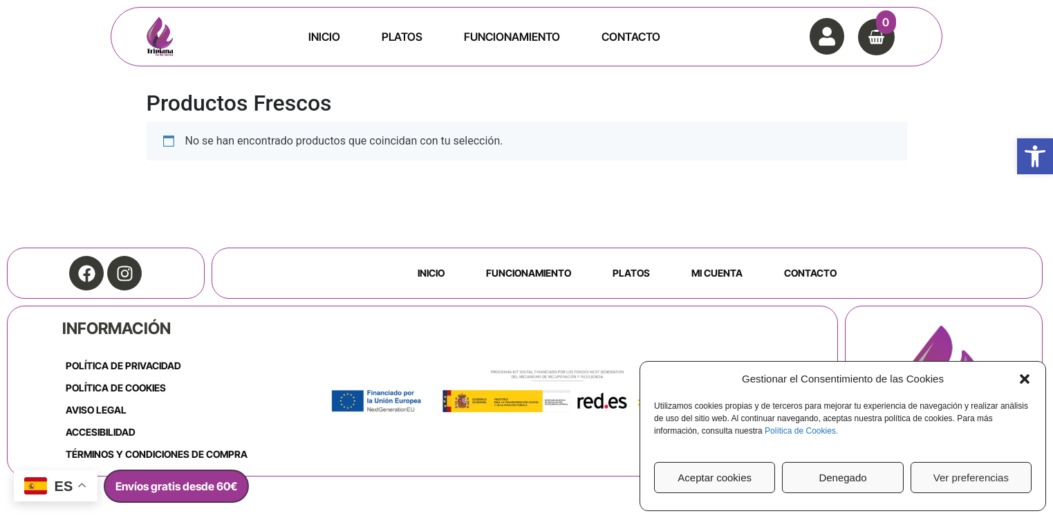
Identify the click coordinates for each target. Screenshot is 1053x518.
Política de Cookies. (801, 431)
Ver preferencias (971, 477)
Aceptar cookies (715, 477)
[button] (1035, 156)
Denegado (842, 477)
